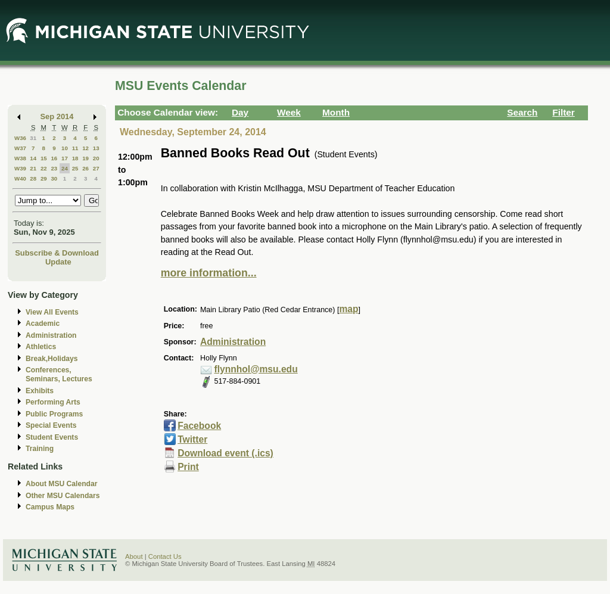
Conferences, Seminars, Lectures (59, 374)
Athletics (41, 347)
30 (54, 178)
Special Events (51, 425)
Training (40, 448)
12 (85, 148)
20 (96, 158)
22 (44, 168)
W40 (20, 178)
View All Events (52, 312)
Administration (51, 335)
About (134, 556)
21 (33, 168)
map (348, 309)
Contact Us (165, 556)
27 (96, 168)
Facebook (199, 426)
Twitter (192, 439)
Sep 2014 (57, 116)
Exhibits (40, 391)
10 (64, 148)
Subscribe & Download (57, 252)
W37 (20, 148)
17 (64, 158)
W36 (20, 138)
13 (96, 148)
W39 (20, 168)
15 (44, 158)
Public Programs (54, 414)
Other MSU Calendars (63, 496)
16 (54, 158)
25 (75, 168)
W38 (20, 158)
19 (85, 158)
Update (58, 261)
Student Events (52, 437)
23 (54, 168)
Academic (43, 323)
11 (75, 148)
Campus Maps (50, 507)
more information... (209, 273)
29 (44, 178)
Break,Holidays (52, 358)
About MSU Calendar (61, 484)
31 (33, 138)
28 (33, 178)
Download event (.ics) (225, 453)
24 (64, 168)
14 (33, 158)
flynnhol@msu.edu (255, 369)
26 (85, 168)
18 (75, 158)
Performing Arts (53, 402)
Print (188, 467)
